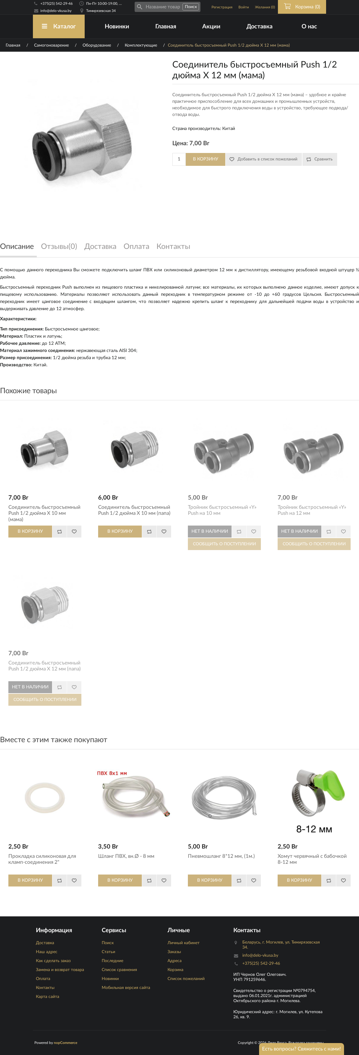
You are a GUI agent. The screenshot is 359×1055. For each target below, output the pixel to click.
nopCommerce (65, 1043)
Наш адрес (46, 952)
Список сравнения (119, 970)
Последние (112, 961)
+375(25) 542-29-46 (56, 3)
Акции (211, 27)
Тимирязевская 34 (101, 11)
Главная (165, 27)
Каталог (59, 26)
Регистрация (222, 7)
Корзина (175, 970)
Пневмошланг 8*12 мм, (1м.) (221, 856)
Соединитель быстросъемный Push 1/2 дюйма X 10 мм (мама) (44, 513)
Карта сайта (47, 997)
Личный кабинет (184, 943)
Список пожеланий (186, 979)
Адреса (175, 961)
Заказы (174, 952)
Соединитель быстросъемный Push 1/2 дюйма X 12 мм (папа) (44, 665)
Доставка (260, 27)
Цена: (180, 143)
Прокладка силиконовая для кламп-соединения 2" (42, 859)
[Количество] (179, 159)
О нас (309, 27)
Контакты (45, 988)
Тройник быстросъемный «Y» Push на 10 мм (222, 510)
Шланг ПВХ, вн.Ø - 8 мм (126, 856)
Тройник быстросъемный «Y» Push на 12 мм (312, 510)
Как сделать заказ (53, 961)
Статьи (108, 952)
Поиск (108, 943)
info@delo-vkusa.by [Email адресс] (56, 11)
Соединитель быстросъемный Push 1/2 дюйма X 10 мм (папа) (134, 510)
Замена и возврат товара (60, 970)
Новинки (117, 27)
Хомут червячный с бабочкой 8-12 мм (312, 859)
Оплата (43, 979)
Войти (243, 7)
